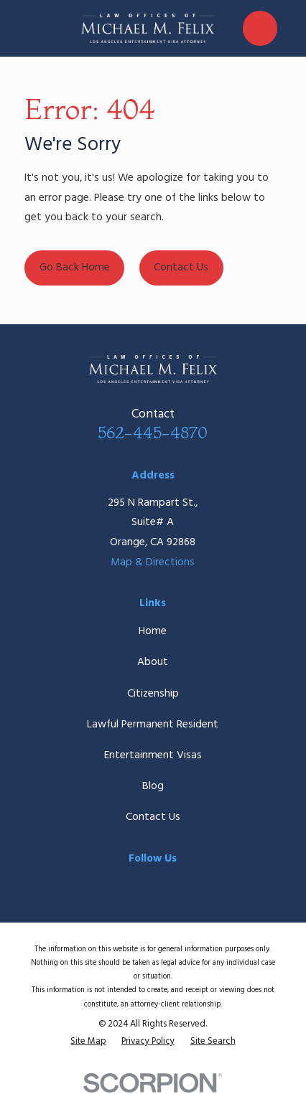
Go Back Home (75, 267)
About (152, 662)
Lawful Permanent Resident (152, 724)
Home (153, 631)
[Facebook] (123, 884)
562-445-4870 (153, 432)
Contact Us (181, 267)
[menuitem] (88, 1041)
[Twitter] (153, 884)
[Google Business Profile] (183, 884)
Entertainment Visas (153, 755)
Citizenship (153, 693)
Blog (153, 786)
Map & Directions (153, 562)
